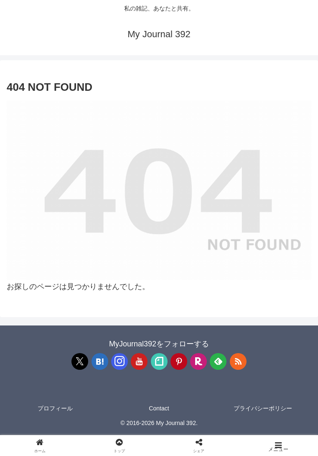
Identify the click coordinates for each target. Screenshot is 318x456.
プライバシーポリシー (263, 408)
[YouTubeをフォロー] (139, 361)
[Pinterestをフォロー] (178, 361)
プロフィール (55, 408)
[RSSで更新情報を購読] (238, 361)
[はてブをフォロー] (100, 361)
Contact (159, 408)
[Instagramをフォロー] (119, 361)
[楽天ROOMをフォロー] (198, 361)
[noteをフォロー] (159, 361)
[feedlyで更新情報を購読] (218, 361)
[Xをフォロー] (79, 361)
